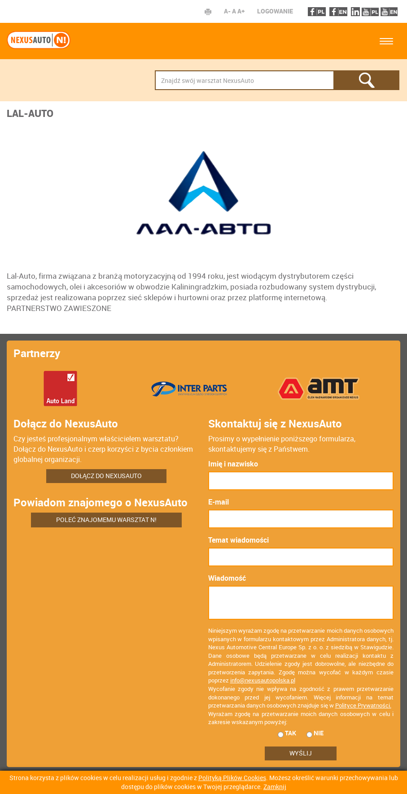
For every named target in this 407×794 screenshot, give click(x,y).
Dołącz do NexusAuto (106, 475)
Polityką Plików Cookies (232, 777)
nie (315, 733)
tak (287, 733)
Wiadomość (227, 578)
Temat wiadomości (238, 540)
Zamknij (274, 786)
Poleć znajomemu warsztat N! (106, 519)
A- (227, 11)
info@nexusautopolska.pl (262, 680)
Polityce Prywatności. (363, 705)
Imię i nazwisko (233, 464)
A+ (241, 11)
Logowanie (275, 11)
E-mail (218, 502)
